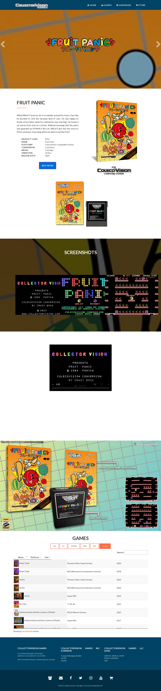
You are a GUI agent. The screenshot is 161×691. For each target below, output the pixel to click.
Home (91, 5)
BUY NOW (47, 165)
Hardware (123, 5)
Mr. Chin (22, 604)
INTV (85, 546)
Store (140, 5)
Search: (132, 552)
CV (63, 546)
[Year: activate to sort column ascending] (140, 557)
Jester (22, 579)
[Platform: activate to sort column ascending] (105, 557)
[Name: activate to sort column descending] (45, 557)
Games (106, 5)
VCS (94, 546)
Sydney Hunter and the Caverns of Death (37, 612)
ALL (55, 546)
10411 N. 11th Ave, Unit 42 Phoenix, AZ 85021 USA (114, 658)
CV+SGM (74, 546)
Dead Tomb (24, 563)
